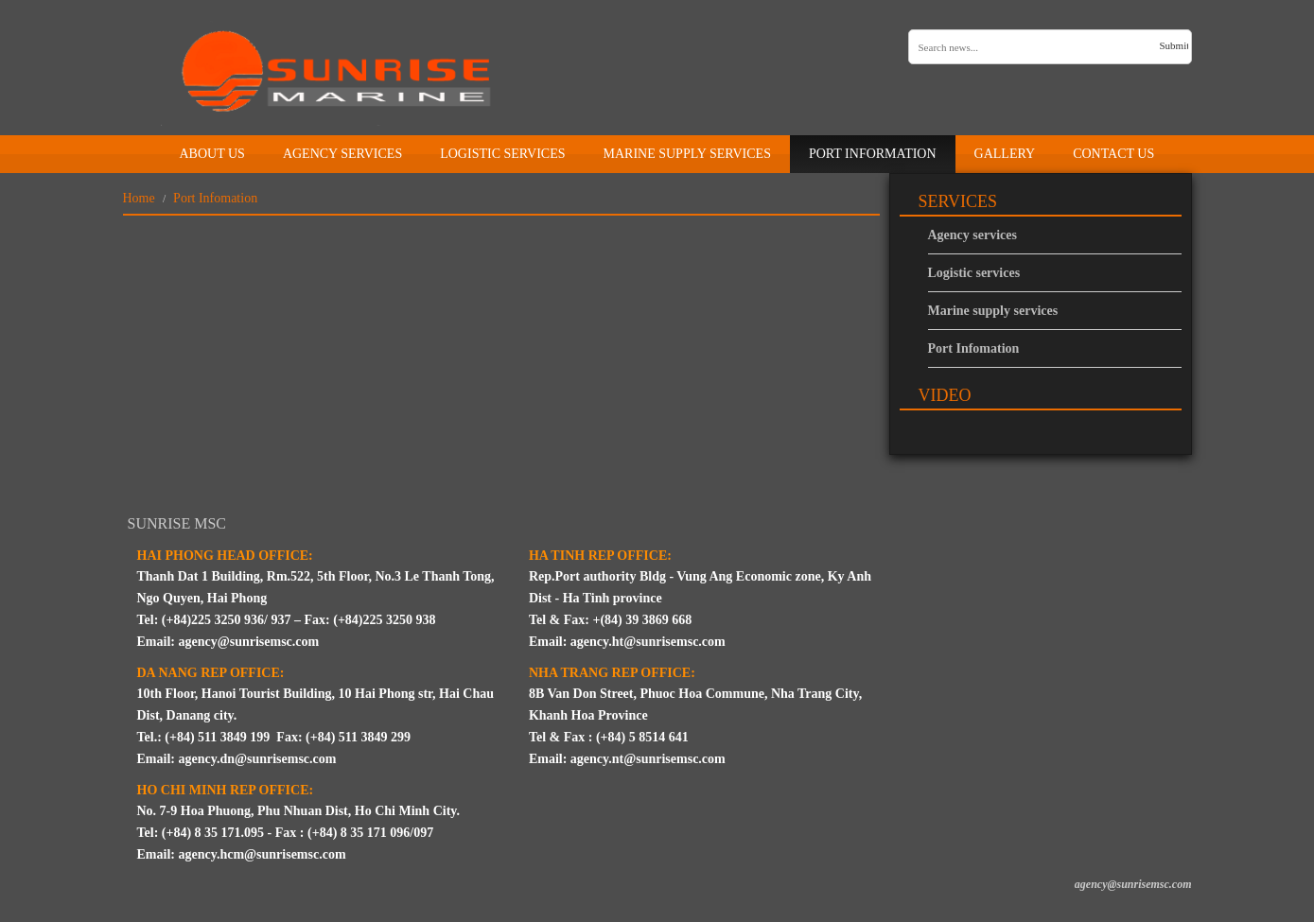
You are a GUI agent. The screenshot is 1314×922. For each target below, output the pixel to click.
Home (142, 150)
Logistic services (502, 154)
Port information (873, 154)
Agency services (972, 235)
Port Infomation (974, 348)
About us (212, 154)
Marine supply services (686, 154)
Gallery (1005, 154)
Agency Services (342, 154)
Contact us (1113, 154)
